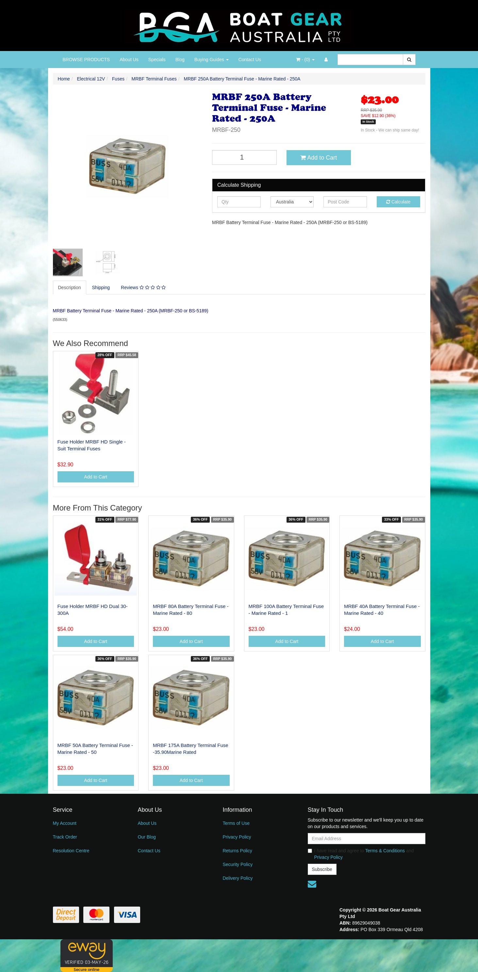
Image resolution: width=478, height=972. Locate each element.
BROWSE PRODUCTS (86, 59)
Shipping (101, 287)
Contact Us (250, 59)
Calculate (398, 201)
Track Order (65, 837)
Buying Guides (211, 59)
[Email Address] (366, 838)
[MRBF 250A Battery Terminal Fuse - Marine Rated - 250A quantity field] (244, 157)
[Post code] (345, 201)
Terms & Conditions (385, 850)
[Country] (292, 201)
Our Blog (147, 837)
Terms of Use (236, 823)
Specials (157, 59)
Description (69, 287)
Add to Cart (318, 157)
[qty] (239, 201)
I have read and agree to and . (361, 854)
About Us (129, 59)
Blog (180, 59)
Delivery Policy (238, 878)
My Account (64, 823)
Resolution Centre (71, 850)
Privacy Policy (237, 837)
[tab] (70, 287)
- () (305, 59)
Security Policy (238, 864)
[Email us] (312, 884)
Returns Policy (237, 850)
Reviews (143, 287)
